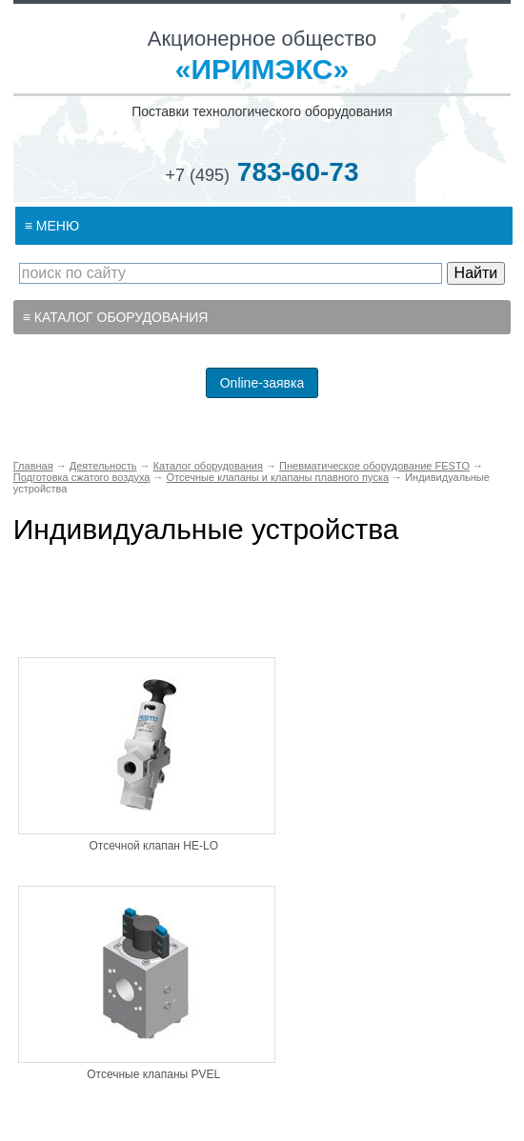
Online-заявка (262, 382)
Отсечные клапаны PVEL (153, 1074)
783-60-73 (262, 172)
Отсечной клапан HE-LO (154, 845)
